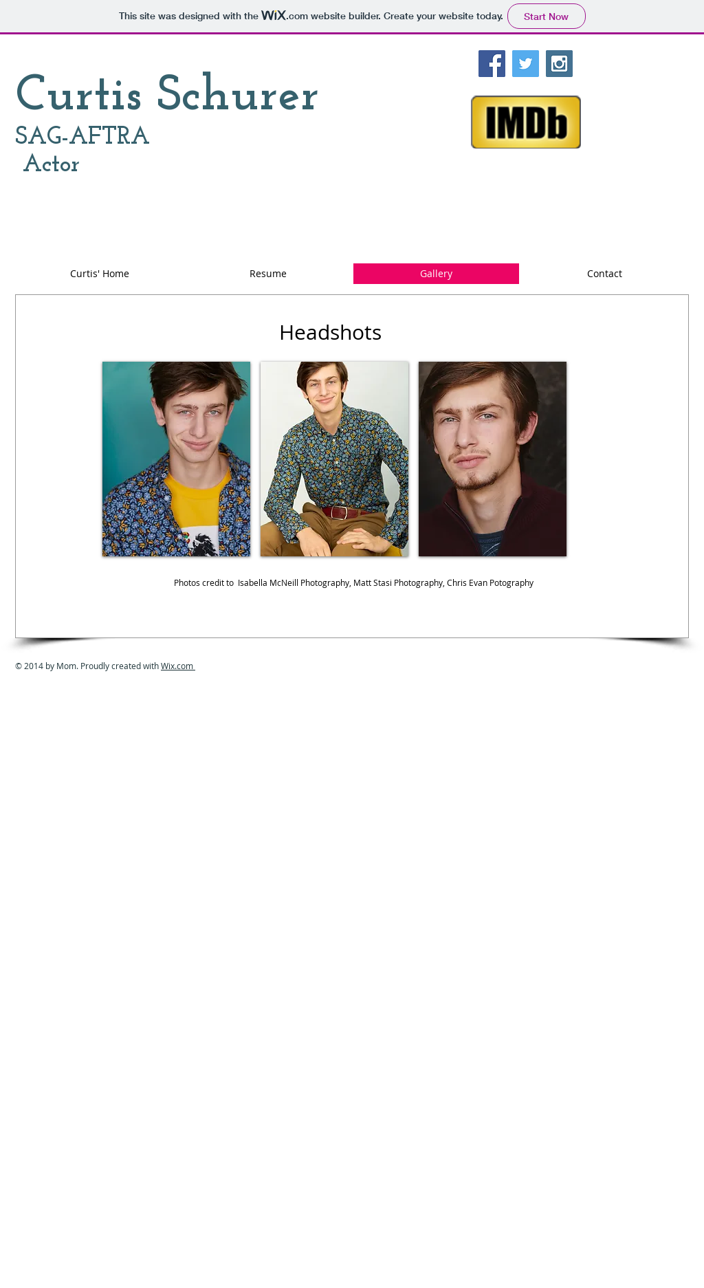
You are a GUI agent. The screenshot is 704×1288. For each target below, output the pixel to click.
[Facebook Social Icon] (491, 63)
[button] (176, 459)
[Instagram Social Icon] (559, 63)
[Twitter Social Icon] (525, 63)
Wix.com (178, 665)
